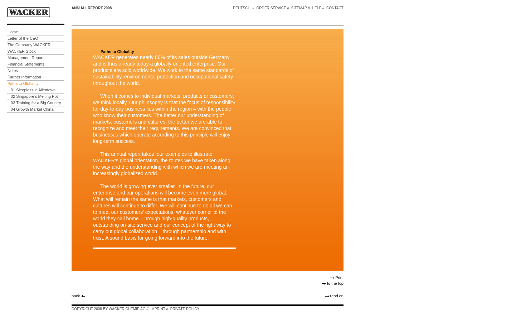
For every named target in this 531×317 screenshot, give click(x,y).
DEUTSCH (241, 8)
